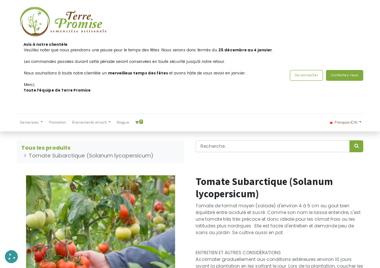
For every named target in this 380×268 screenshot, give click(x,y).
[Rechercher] (356, 146)
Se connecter (306, 75)
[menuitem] (57, 122)
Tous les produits (45, 147)
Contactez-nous (344, 75)
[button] (11, 256)
